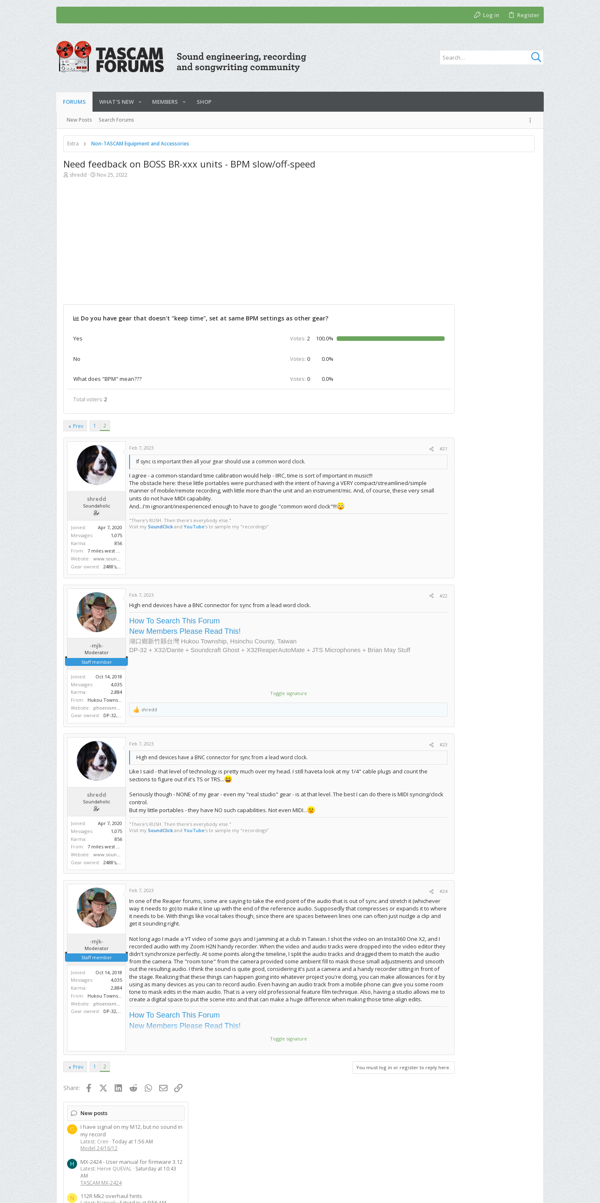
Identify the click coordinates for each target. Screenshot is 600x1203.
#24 (394, 891)
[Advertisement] (234, 246)
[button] (140, 102)
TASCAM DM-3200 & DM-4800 (463, 290)
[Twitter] (521, 1190)
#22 (394, 596)
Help (505, 1161)
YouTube (194, 526)
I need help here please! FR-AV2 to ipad (478, 528)
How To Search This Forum (174, 621)
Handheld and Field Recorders (465, 549)
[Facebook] (508, 1190)
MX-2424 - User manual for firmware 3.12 (480, 215)
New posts (442, 166)
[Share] (382, 448)
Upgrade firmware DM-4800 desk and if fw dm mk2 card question (478, 307)
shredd (78, 174)
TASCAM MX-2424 (449, 236)
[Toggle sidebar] (532, 120)
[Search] (491, 57)
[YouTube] (533, 1190)
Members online (450, 828)
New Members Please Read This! (185, 631)
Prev (78, 426)
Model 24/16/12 (447, 201)
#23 (394, 744)
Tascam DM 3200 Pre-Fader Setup (471, 276)
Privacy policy (473, 1161)
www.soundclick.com (117, 558)
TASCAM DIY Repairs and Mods (465, 263)
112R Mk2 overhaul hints (459, 249)
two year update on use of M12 (468, 494)
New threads (446, 354)
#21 (394, 448)
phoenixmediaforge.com (121, 708)
